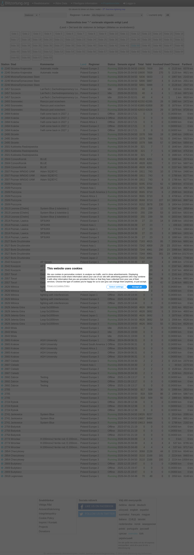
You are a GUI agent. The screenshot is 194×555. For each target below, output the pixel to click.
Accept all (137, 287)
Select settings (116, 287)
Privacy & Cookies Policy (58, 286)
